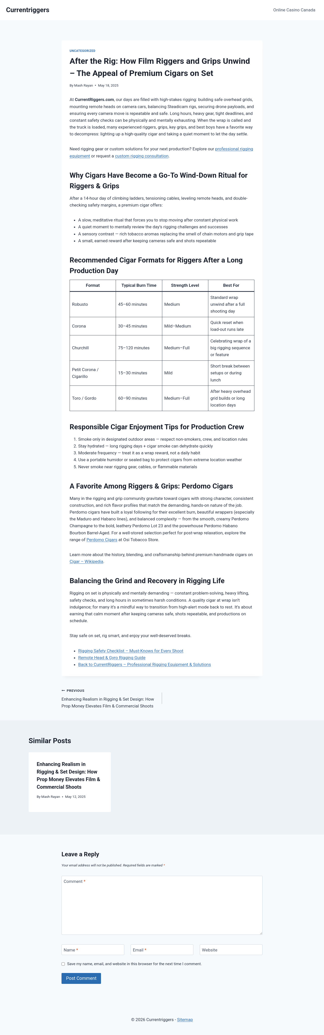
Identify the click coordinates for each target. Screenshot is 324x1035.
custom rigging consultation (141, 155)
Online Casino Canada (294, 9)
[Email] (162, 949)
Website (209, 949)
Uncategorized (82, 51)
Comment (75, 881)
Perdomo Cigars (102, 539)
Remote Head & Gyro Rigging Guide (112, 657)
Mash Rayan (83, 85)
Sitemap (185, 1019)
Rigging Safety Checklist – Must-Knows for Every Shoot (130, 650)
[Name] (93, 949)
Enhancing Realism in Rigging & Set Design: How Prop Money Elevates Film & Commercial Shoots (110, 698)
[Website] (231, 949)
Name (71, 949)
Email (140, 949)
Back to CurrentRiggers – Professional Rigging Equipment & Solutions (144, 664)
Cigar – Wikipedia (86, 561)
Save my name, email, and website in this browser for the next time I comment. (134, 964)
